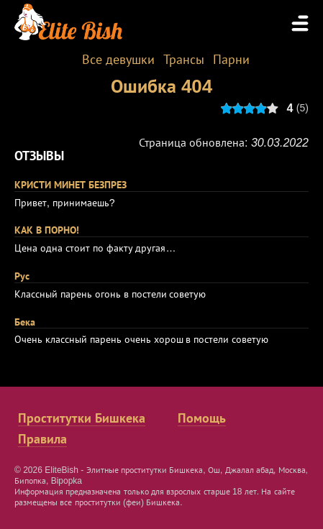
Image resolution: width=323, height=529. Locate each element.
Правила (42, 439)
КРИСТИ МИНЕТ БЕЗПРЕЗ (70, 184)
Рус (21, 276)
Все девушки (118, 59)
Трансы (183, 59)
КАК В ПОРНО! (46, 230)
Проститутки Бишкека (81, 418)
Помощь (202, 418)
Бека (24, 322)
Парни (231, 59)
